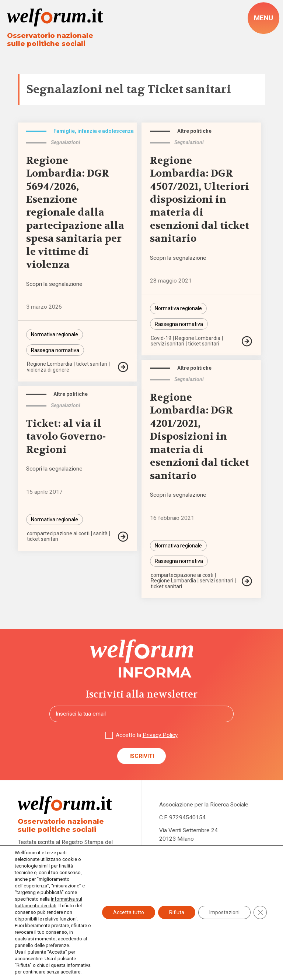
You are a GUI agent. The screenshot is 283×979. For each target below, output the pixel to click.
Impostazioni (224, 912)
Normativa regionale (54, 334)
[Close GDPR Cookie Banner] (260, 912)
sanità (100, 533)
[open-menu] (263, 17)
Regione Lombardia (49, 363)
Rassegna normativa (55, 350)
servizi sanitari (167, 343)
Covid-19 (161, 338)
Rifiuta (176, 912)
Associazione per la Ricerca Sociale (203, 804)
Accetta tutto (128, 912)
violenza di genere (48, 369)
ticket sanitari (91, 363)
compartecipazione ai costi (182, 575)
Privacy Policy (160, 735)
